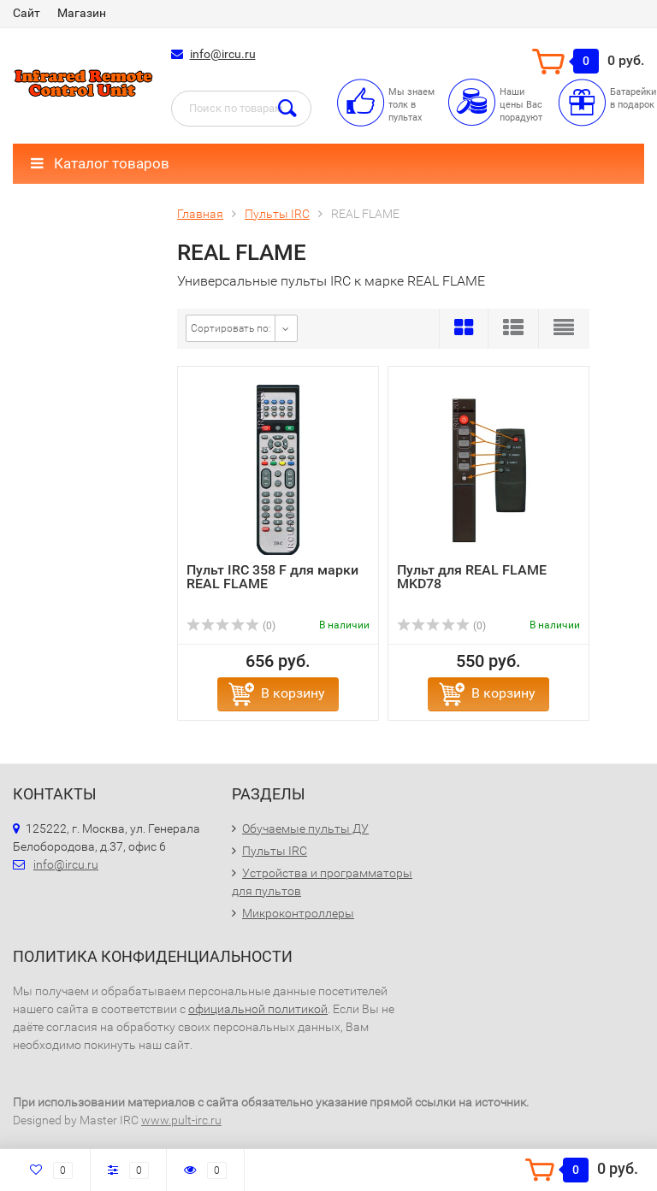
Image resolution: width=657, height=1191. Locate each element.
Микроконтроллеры (298, 913)
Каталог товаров (100, 163)
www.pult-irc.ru (181, 1120)
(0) (230, 626)
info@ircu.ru (223, 54)
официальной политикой (258, 1009)
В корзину (293, 693)
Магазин (81, 13)
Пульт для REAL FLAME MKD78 (472, 577)
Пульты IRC (274, 851)
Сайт (26, 13)
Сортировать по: (231, 328)
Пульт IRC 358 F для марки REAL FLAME (272, 577)
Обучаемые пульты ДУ (305, 828)
